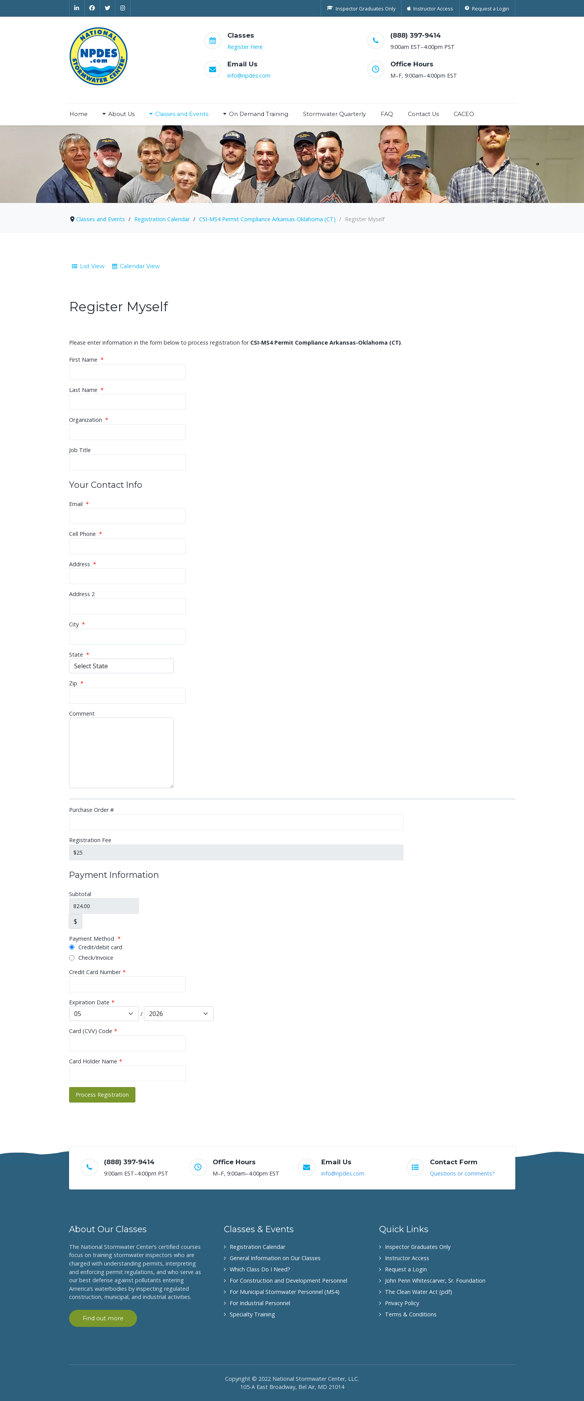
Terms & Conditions (411, 1314)
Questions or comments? (462, 1173)
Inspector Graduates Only (418, 1246)
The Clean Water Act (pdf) (418, 1291)
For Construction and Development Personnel (288, 1280)
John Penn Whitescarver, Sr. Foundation (435, 1280)
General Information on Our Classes (275, 1258)
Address (82, 564)
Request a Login (406, 1269)
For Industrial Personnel (260, 1303)
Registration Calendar (257, 1246)
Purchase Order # (91, 809)
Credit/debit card (95, 947)
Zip (76, 683)
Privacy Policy (402, 1303)
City (77, 624)
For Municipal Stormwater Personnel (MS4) (285, 1291)
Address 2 (82, 594)
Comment (82, 713)
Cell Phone (85, 534)
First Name (86, 359)
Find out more (103, 1318)
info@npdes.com (248, 75)
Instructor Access (407, 1258)
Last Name (86, 390)
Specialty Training (252, 1314)
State (79, 654)
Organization (88, 419)
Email (79, 504)
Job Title (80, 450)
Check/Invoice (91, 957)
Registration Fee (90, 840)
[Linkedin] (77, 8)
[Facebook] (92, 8)
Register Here (245, 46)
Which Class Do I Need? (260, 1269)
